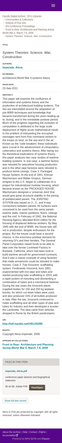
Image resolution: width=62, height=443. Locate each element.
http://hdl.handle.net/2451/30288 (22, 323)
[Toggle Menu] (53, 5)
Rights (42, 432)
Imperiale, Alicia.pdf (16, 371)
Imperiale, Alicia (12, 67)
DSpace (45, 438)
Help (24, 432)
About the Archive (11, 432)
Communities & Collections (19, 19)
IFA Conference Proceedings (20, 26)
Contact (33, 432)
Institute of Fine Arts (15, 22)
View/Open (37, 387)
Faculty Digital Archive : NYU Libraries (22, 16)
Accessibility (10, 435)
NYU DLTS (30, 438)
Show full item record (15, 400)
